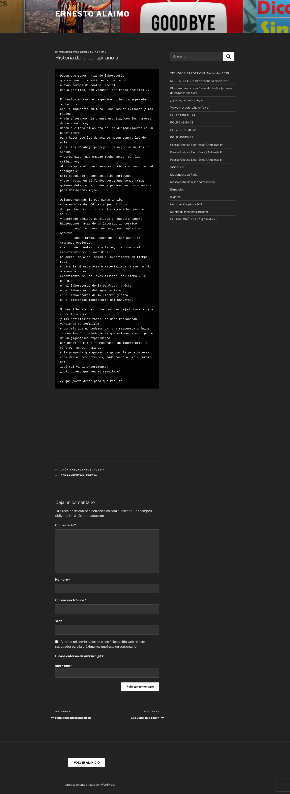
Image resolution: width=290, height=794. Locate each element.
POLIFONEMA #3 (181, 122)
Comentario (65, 525)
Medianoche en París (183, 174)
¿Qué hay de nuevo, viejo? (186, 100)
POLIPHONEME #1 (182, 137)
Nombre (62, 579)
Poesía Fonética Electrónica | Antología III (196, 152)
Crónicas (68, 469)
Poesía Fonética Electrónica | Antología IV (196, 144)
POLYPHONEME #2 (183, 130)
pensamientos (72, 475)
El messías (177, 189)
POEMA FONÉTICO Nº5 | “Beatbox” (193, 219)
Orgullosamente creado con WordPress (90, 784)
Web (58, 621)
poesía (92, 475)
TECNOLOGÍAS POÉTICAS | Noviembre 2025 (199, 73)
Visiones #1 (177, 167)
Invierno (175, 196)
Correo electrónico (70, 600)
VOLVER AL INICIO (87, 762)
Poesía (99, 469)
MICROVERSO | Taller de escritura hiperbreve (199, 81)
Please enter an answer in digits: (79, 656)
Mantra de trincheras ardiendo (189, 211)
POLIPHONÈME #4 (182, 115)
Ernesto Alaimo (92, 14)
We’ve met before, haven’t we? (190, 107)
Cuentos (85, 469)
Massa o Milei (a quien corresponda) (193, 182)
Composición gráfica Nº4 (186, 204)
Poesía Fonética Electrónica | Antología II (196, 159)
